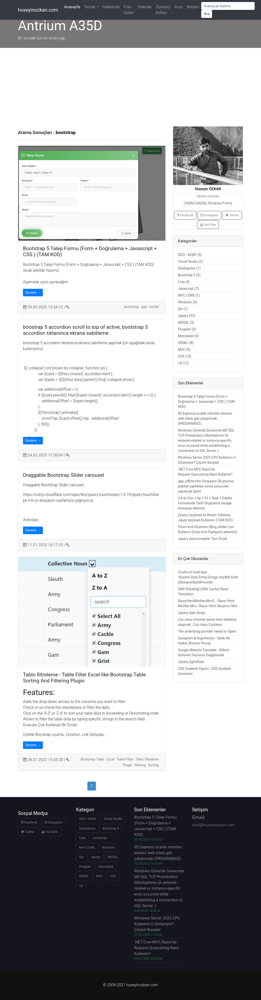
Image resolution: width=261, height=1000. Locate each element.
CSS (113, 876)
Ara (206, 14)
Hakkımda (111, 7)
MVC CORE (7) (189, 295)
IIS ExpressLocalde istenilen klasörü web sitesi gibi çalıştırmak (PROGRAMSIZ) (205, 418)
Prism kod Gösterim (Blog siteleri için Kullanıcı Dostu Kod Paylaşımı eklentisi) (207, 529)
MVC (99, 876)
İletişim (193, 7)
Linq (82, 838)
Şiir (81, 857)
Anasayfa (73, 6)
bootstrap (131, 307)
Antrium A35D (60, 26)
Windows (108, 847)
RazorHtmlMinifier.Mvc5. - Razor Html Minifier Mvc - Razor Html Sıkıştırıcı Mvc (208, 603)
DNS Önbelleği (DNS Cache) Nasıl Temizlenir (203, 591)
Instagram (209, 215)
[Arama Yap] (228, 6)
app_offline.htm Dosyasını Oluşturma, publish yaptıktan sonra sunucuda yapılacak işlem (206, 486)
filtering (140, 765)
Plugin (127, 765)
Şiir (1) (183, 309)
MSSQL (113, 857)
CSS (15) (184, 356)
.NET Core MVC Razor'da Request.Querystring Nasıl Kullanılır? (205, 471)
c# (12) (183, 363)
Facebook (185, 215)
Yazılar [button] (90, 7)
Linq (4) (184, 282)
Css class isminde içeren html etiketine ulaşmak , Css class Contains (207, 622)
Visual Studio (113, 819)
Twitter (232, 215)
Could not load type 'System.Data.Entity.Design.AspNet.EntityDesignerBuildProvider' (208, 577)
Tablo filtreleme (147, 759)
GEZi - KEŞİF (87, 819)
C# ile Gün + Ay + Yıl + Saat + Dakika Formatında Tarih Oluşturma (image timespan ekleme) (205, 503)
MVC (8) (184, 349)
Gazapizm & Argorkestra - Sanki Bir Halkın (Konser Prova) (204, 640)
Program (85, 866)
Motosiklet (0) (188, 336)
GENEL (84, 876)
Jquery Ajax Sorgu (191, 613)
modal (154, 307)
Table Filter (125, 759)
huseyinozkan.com (38, 10)
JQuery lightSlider (191, 662)
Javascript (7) (188, 289)
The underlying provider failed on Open (207, 631)
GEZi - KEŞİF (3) (190, 255)
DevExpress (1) (189, 268)
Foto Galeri (129, 10)
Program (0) (187, 329)
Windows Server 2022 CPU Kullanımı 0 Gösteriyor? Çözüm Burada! (207, 459)
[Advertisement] (130, 84)
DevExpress (87, 828)
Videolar (145, 7)
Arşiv (178, 7)
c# (81, 886)
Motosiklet (106, 866)
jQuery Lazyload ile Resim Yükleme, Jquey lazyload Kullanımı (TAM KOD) (205, 517)
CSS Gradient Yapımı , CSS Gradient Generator (204, 671)
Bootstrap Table (92, 759)
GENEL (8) (185, 343)
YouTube (208, 224)
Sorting (153, 765)
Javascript (99, 838)
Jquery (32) (186, 316)
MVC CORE (87, 847)
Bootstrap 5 (111, 828)
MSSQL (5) (186, 322)
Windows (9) (187, 302)
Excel (111, 759)
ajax (144, 307)
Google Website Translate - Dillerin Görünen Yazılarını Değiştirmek (203, 652)
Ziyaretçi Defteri (163, 10)
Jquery (95, 857)
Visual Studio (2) (190, 261)
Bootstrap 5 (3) (189, 275)
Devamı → (33, 292)
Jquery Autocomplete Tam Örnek (202, 539)
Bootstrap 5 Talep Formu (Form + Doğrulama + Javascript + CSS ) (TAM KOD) (206, 402)
